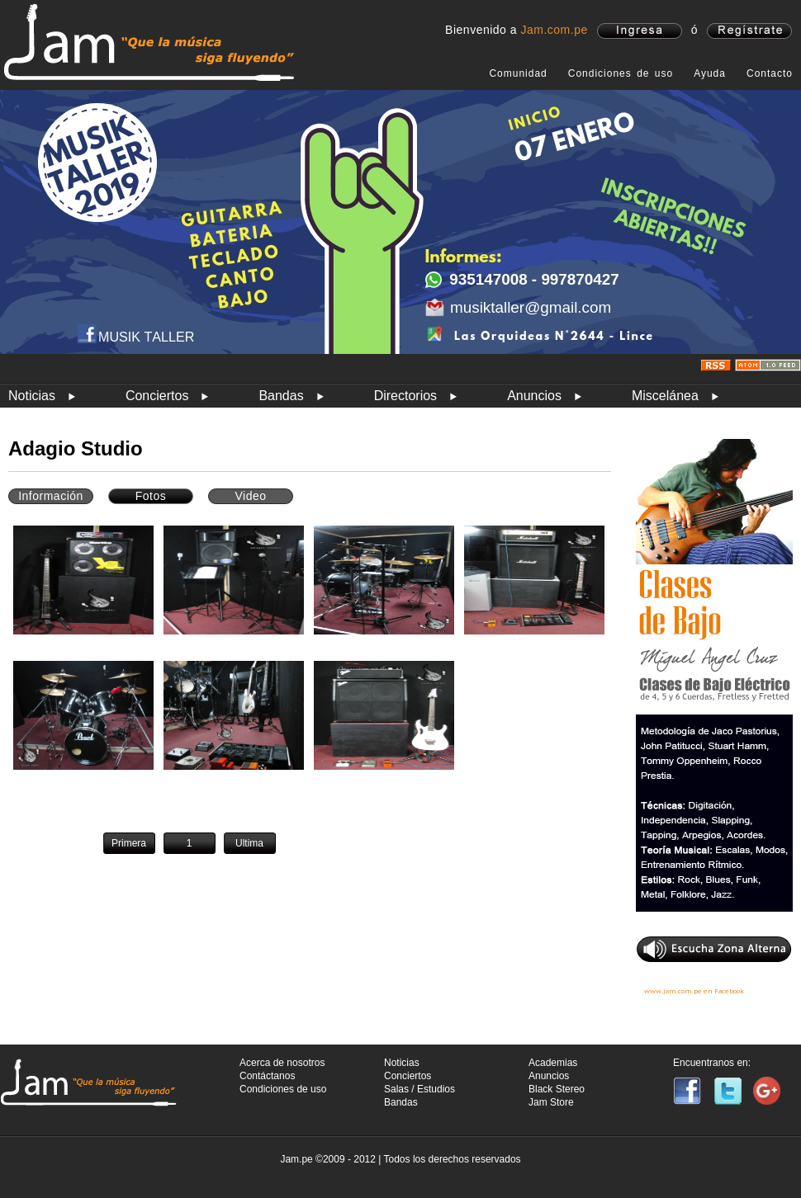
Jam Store (551, 1102)
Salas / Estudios (419, 1089)
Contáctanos (267, 1076)
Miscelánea (665, 396)
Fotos (151, 495)
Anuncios (534, 396)
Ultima (249, 843)
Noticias (31, 396)
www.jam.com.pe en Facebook (694, 991)
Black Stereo (556, 1089)
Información (50, 495)
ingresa (639, 31)
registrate (749, 31)
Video (250, 495)
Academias (552, 1062)
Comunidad (518, 73)
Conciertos (157, 396)
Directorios (405, 396)
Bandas (280, 396)
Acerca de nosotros (282, 1062)
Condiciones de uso (620, 73)
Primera (128, 843)
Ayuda (710, 73)
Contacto (769, 73)
